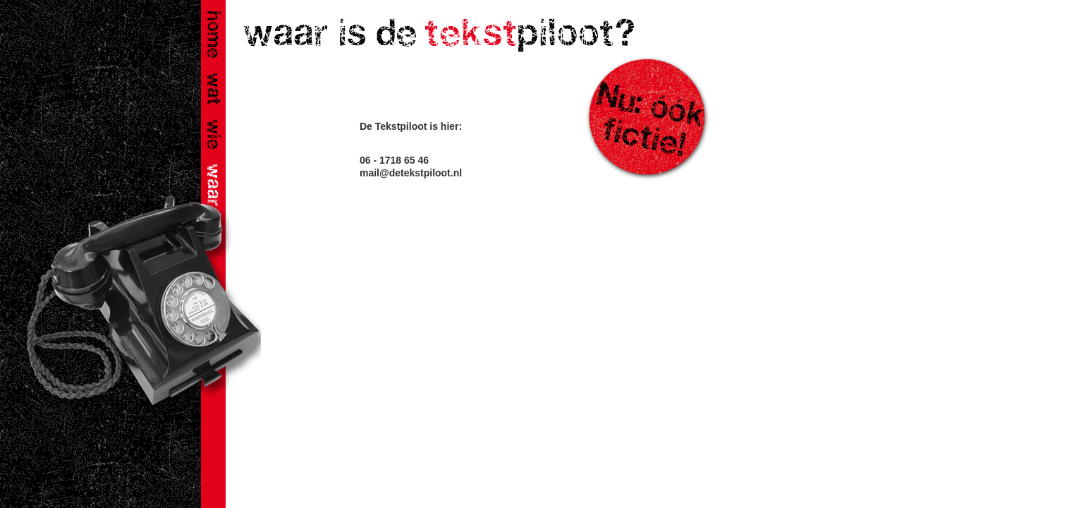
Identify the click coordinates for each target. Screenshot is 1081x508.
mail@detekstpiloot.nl (411, 173)
